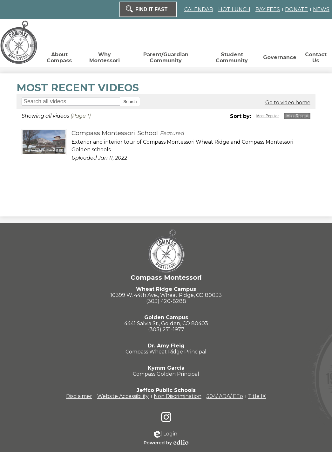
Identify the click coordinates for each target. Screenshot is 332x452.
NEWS (321, 9)
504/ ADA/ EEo (225, 396)
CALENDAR (198, 9)
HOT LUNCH (234, 9)
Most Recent (297, 116)
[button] (59, 59)
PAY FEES (267, 9)
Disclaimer (79, 396)
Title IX (257, 396)
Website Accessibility (123, 396)
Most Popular (267, 116)
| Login (165, 434)
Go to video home (287, 102)
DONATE (296, 9)
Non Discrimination (177, 396)
